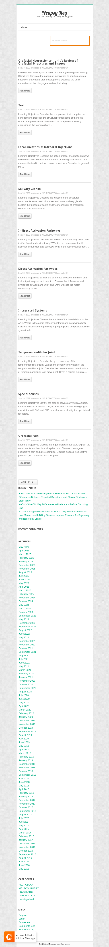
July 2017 (24, 818)
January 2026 (26, 561)
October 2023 (26, 612)
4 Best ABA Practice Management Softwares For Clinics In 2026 (52, 493)
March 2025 (25, 590)
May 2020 (24, 702)
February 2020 (26, 713)
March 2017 (25, 832)
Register (23, 915)
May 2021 (24, 666)
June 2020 (24, 699)
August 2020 (25, 691)
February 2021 (26, 673)
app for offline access (54, 944)
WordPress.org (26, 929)
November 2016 (27, 847)
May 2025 (24, 583)
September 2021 (27, 651)
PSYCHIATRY (26, 892)
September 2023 (27, 615)
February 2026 (26, 557)
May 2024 (24, 604)
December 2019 (27, 720)
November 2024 (27, 597)
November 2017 (27, 803)
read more (25, 90)
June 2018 (24, 782)
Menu (24, 27)
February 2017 (26, 836)
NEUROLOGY (48, 68)
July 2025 (24, 576)
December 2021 (27, 641)
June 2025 (24, 579)
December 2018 (27, 764)
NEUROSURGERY (29, 888)
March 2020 (25, 709)
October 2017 (26, 807)
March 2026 (25, 554)
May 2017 (24, 825)
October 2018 (26, 771)
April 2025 (24, 586)
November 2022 (27, 623)
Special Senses (28, 394)
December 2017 (27, 800)
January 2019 (26, 760)
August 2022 (25, 630)
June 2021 (24, 662)
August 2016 (25, 858)
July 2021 (24, 659)
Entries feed (25, 922)
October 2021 (26, 648)
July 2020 (24, 695)
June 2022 (24, 633)
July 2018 (24, 778)
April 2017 (24, 829)
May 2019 (24, 746)
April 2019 (24, 749)
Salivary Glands (29, 189)
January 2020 (26, 717)
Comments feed (27, 926)
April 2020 (24, 706)
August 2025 (25, 572)
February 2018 (26, 793)
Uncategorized (26, 899)
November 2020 (27, 680)
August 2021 (25, 655)
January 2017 (26, 840)
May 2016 (24, 868)
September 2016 (27, 854)
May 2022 (24, 637)
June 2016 (24, 865)
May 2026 (24, 547)
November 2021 (27, 644)
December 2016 (27, 843)
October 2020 (26, 684)
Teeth (22, 105)
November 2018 (27, 767)
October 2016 (26, 850)
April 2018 (24, 789)
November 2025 (27, 568)
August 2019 (25, 735)
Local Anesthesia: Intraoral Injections (45, 147)
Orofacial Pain (28, 436)
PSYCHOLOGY (27, 895)
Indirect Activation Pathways (39, 230)
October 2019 (26, 727)
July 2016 (24, 861)
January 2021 (26, 677)
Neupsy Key (54, 12)
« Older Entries (28, 482)
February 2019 (26, 756)
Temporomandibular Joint (36, 352)
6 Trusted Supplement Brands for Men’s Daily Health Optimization (53, 511)
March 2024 (25, 608)
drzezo (36, 68)
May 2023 (24, 619)
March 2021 (25, 670)
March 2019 (25, 753)
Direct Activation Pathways (37, 268)
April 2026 (24, 550)
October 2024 (26, 601)
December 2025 (27, 565)
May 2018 (24, 785)
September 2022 (27, 626)
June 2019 (24, 742)
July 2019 (24, 738)
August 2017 (25, 814)
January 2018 (26, 796)
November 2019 (27, 724)
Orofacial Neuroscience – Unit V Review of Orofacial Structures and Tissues (48, 62)
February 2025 (26, 594)
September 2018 (27, 774)
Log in (22, 918)
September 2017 (27, 811)
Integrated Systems (32, 310)
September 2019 (27, 731)
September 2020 (27, 688)
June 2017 (24, 821)
